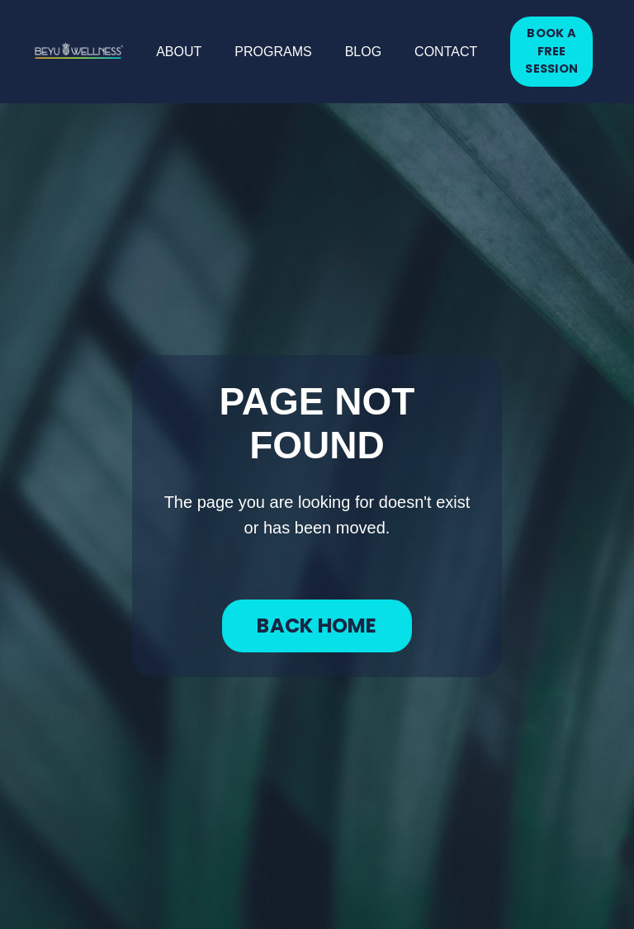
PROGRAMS (272, 52)
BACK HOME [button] (316, 625)
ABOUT (178, 52)
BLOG (363, 52)
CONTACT (445, 52)
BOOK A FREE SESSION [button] (551, 51)
